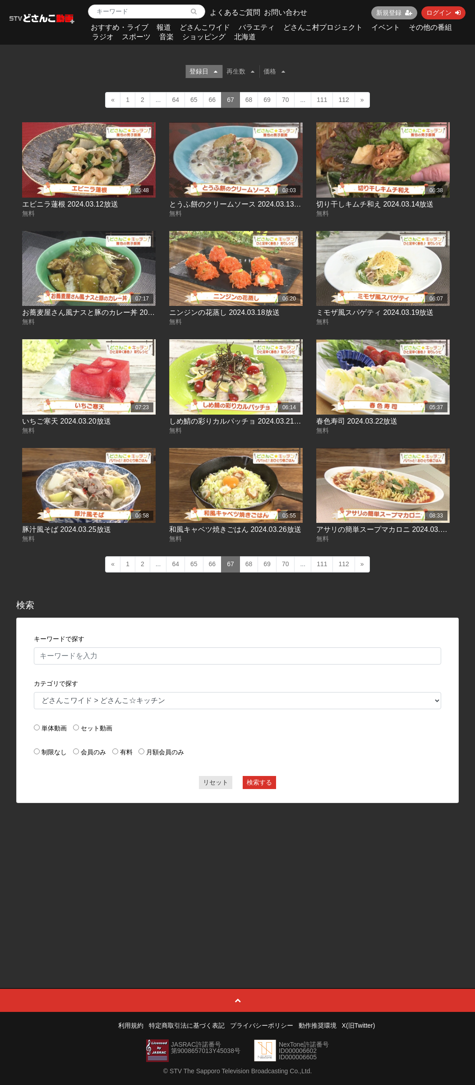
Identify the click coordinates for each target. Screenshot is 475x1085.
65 (194, 99)
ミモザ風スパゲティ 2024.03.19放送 (375, 312)
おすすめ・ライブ (119, 27)
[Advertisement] (237, 875)
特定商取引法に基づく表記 (187, 1025)
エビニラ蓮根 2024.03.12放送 (70, 204)
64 (175, 99)
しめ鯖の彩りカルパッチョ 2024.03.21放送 (239, 421)
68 (249, 99)
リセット (215, 782)
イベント (385, 27)
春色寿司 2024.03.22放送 (357, 421)
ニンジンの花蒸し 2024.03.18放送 (224, 312)
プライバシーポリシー (261, 1025)
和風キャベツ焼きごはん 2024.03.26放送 (235, 529)
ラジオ (103, 37)
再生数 (240, 71)
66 (212, 99)
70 (285, 99)
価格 (274, 71)
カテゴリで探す (56, 683)
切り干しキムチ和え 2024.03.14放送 (375, 204)
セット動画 (96, 728)
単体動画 (54, 728)
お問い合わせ (285, 12)
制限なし (54, 752)
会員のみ (93, 752)
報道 (164, 27)
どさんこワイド (205, 27)
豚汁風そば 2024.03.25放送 (66, 529)
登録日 (203, 71)
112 (343, 99)
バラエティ (257, 27)
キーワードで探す (59, 638)
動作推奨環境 (318, 1025)
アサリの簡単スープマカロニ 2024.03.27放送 (389, 529)
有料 (126, 752)
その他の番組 (430, 27)
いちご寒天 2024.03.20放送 (66, 421)
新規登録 (394, 12)
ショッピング (204, 37)
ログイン (443, 12)
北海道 (245, 37)
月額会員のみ (165, 752)
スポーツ (136, 37)
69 (267, 99)
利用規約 (130, 1025)
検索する (259, 782)
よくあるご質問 (235, 12)
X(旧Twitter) (358, 1025)
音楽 (166, 37)
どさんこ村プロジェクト (323, 27)
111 (322, 99)
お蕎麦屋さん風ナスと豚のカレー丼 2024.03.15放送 (106, 312)
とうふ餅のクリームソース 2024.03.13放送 (239, 204)
